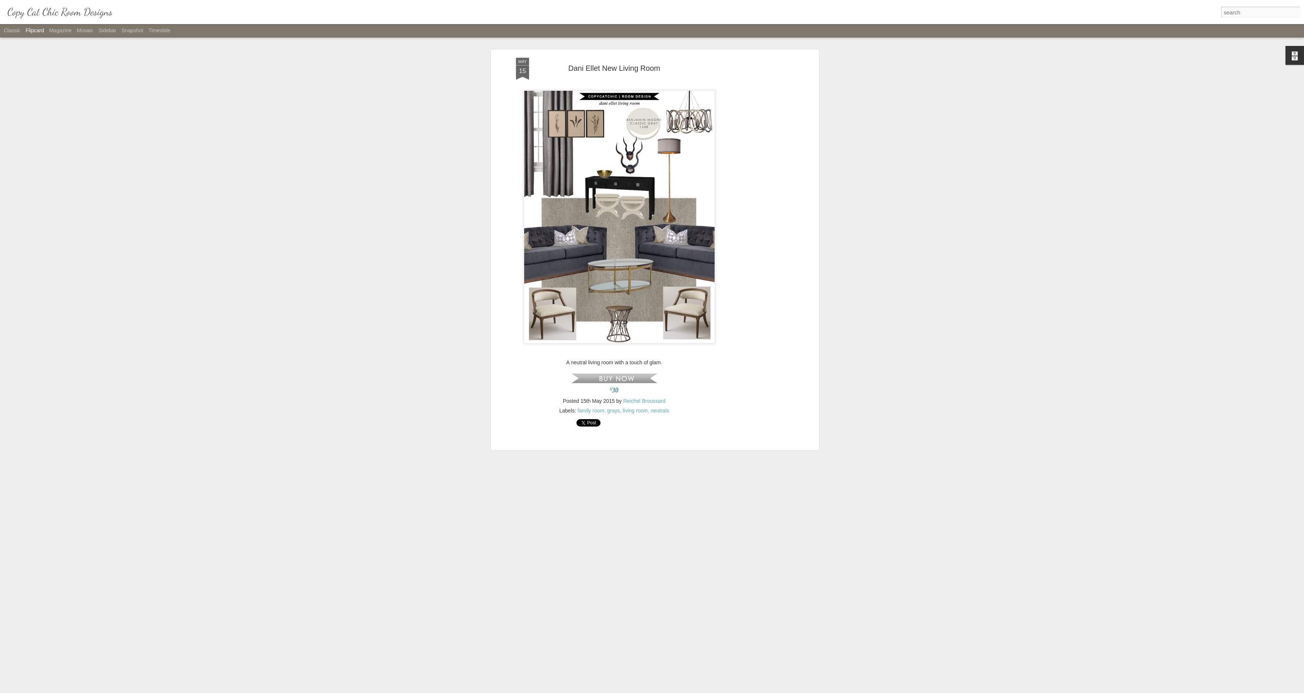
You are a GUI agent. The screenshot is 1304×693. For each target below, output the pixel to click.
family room (591, 337)
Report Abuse (697, 689)
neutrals (660, 337)
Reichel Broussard (644, 328)
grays (613, 337)
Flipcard (35, 30)
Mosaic (85, 30)
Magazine (60, 30)
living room (635, 337)
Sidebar (107, 30)
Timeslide (159, 30)
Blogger (675, 689)
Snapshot (132, 30)
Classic (12, 30)
